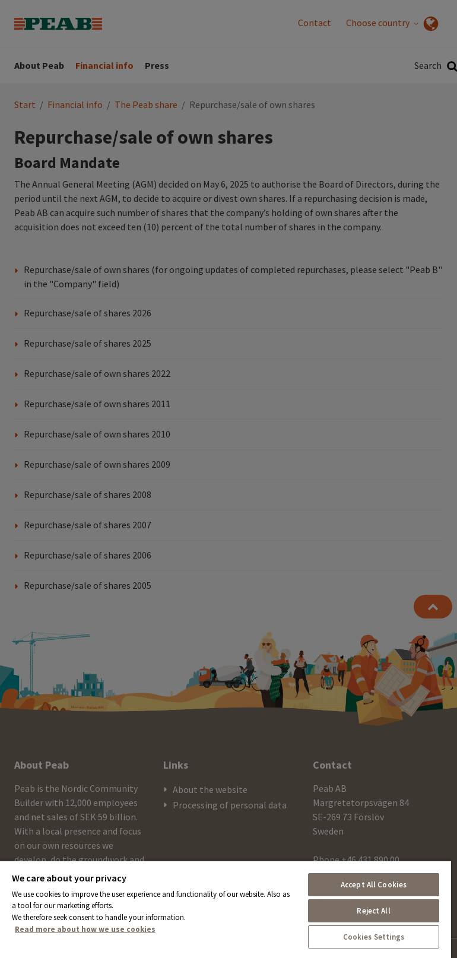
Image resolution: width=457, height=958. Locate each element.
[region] (225, 909)
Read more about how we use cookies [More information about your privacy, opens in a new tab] (85, 929)
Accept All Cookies (374, 885)
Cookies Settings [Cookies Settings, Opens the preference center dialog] (374, 937)
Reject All (373, 911)
